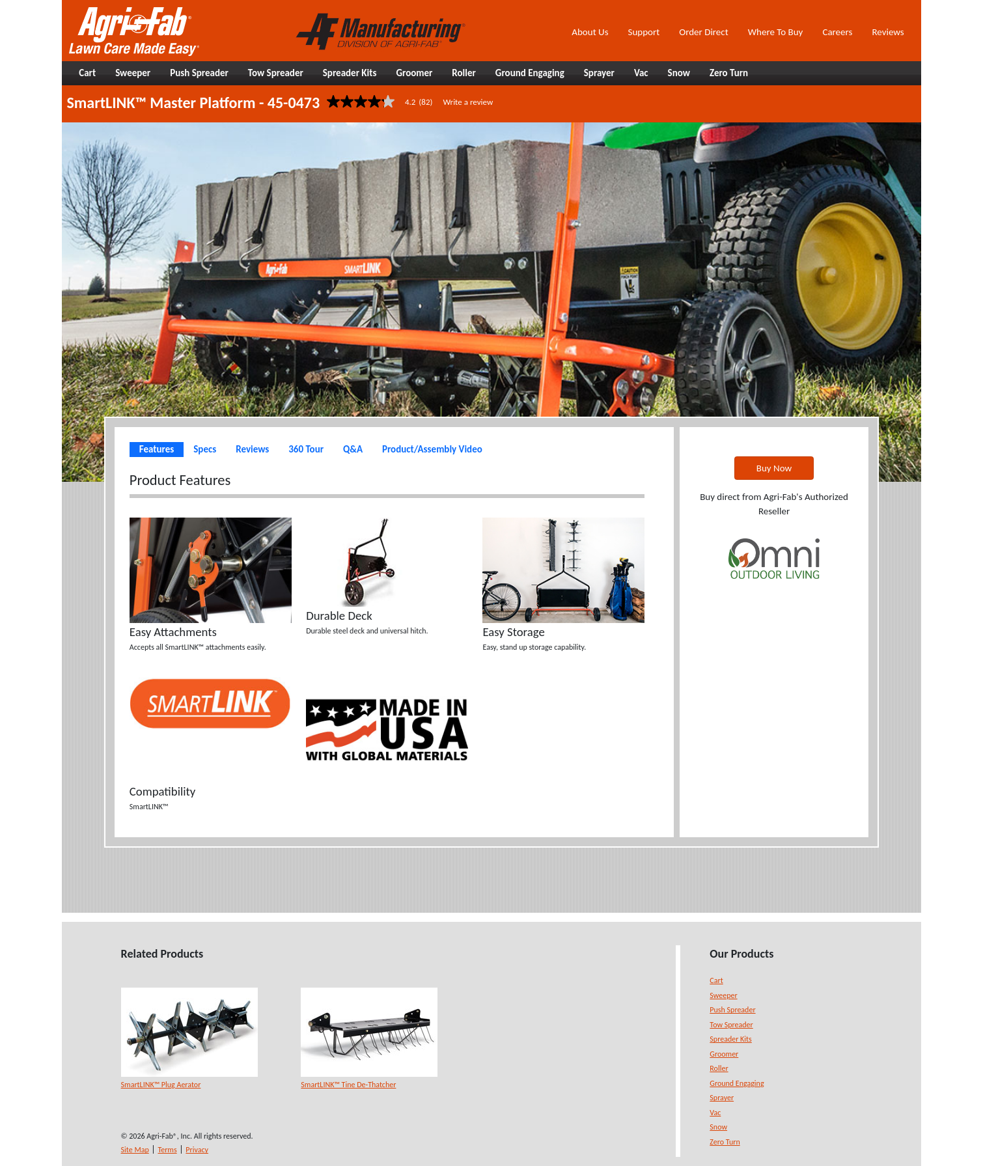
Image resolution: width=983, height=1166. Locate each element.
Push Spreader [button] (199, 73)
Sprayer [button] (599, 73)
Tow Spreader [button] (275, 73)
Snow (718, 1126)
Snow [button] (679, 73)
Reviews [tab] (252, 449)
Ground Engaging (737, 1083)
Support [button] (644, 32)
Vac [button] (641, 73)
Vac (715, 1112)
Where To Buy (775, 32)
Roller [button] (464, 73)
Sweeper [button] (132, 73)
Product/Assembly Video (432, 449)
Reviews (888, 32)
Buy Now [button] (774, 468)
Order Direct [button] (703, 32)
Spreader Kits (730, 1039)
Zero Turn (725, 1141)
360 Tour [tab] (306, 449)
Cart (716, 980)
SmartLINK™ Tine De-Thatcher (348, 1084)
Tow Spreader (731, 1024)
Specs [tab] (204, 449)
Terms (167, 1149)
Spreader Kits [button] (350, 73)
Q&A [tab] (353, 449)
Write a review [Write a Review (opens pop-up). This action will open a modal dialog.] (468, 102)
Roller (719, 1068)
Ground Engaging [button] (529, 73)
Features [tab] (156, 449)
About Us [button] (590, 32)
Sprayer (722, 1097)
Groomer (724, 1054)
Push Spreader (732, 1009)
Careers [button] (837, 32)
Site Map (135, 1149)
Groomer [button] (414, 73)
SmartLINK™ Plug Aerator (161, 1084)
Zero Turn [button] (729, 73)
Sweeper (723, 995)
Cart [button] (87, 73)
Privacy (197, 1149)
